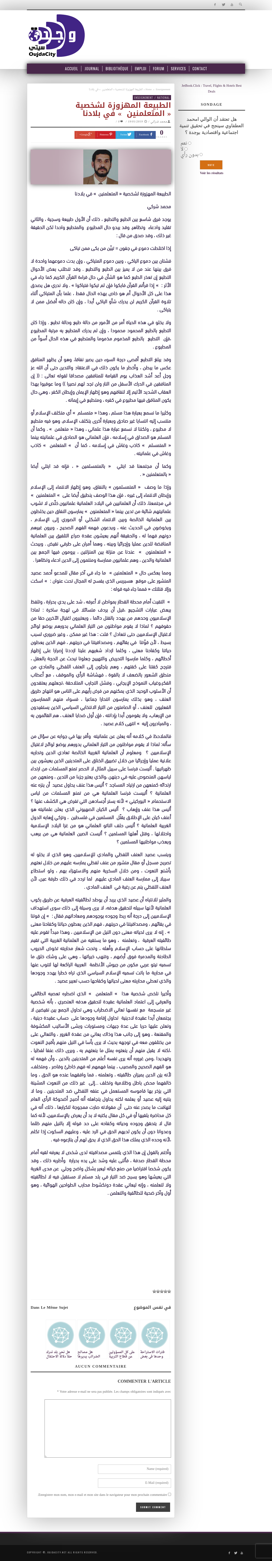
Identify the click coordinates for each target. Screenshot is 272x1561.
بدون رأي (189, 154)
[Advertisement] (101, 1243)
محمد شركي (159, 121)
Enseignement (163, 89)
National (163, 97)
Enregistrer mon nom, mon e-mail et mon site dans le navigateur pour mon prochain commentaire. (102, 1495)
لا (182, 149)
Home (149, 89)
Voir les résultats (211, 173)
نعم (184, 143)
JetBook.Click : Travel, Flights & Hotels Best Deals (212, 89)
